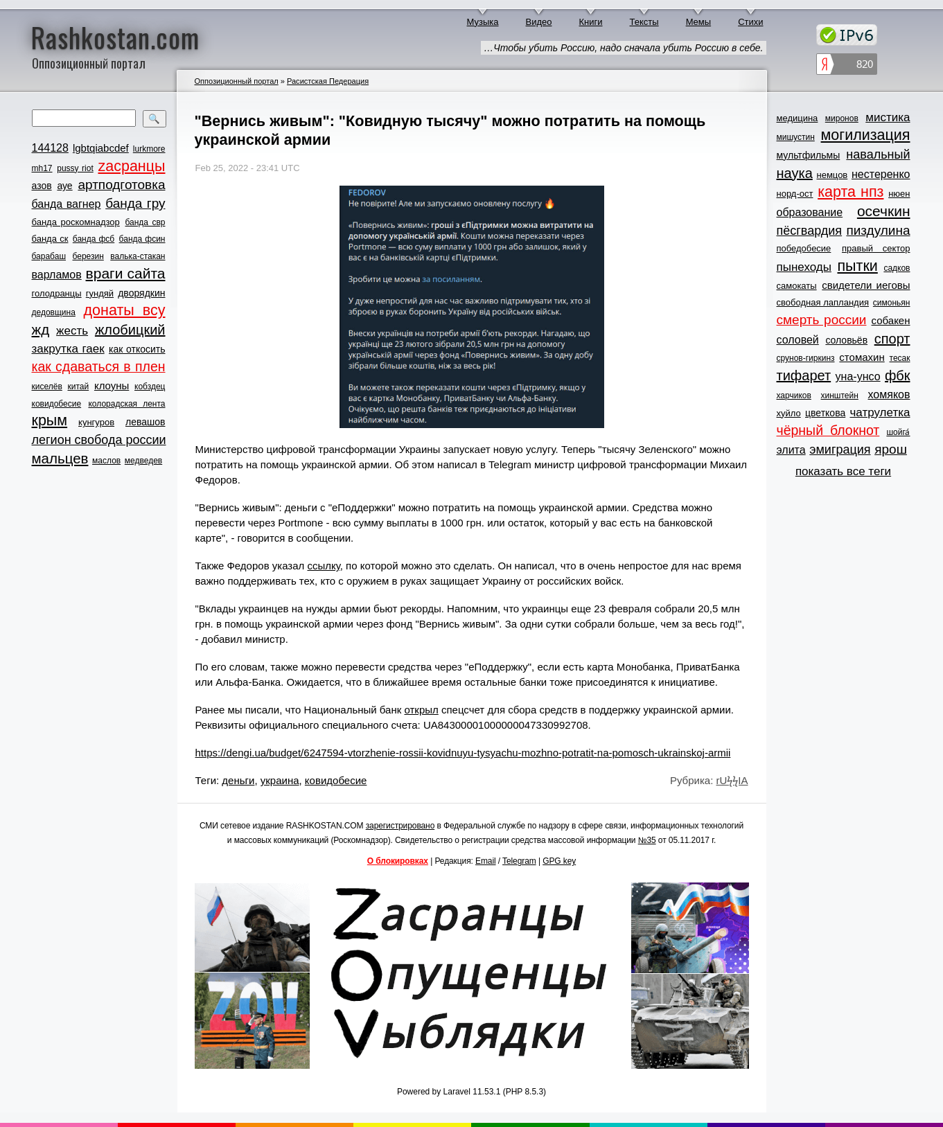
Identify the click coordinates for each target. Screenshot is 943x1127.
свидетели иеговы (866, 285)
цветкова (825, 412)
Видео (539, 22)
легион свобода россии (99, 440)
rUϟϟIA (732, 780)
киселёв (47, 386)
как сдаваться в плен (99, 366)
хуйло (789, 413)
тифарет (804, 375)
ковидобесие (57, 404)
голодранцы (57, 293)
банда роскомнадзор (76, 222)
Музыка (483, 22)
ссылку (323, 565)
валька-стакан (137, 256)
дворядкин (141, 293)
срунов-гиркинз (806, 358)
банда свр (145, 222)
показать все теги (843, 471)
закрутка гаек (68, 348)
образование (810, 212)
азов (42, 185)
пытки (857, 266)
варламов (57, 275)
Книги (591, 22)
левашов (145, 421)
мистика (887, 117)
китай (78, 386)
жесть (72, 330)
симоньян (891, 303)
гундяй (100, 293)
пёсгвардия (810, 231)
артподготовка (121, 184)
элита (791, 450)
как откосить (137, 349)
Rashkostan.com (115, 37)
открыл (421, 710)
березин (88, 256)
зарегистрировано (400, 826)
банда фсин (142, 239)
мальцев (60, 458)
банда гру (135, 203)
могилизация (865, 135)
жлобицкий (130, 329)
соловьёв (846, 340)
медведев (143, 460)
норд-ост (795, 193)
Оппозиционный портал (237, 81)
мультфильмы (808, 155)
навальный (878, 154)
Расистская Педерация (328, 81)
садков (896, 268)
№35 (647, 840)
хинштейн (839, 395)
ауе (64, 185)
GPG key (559, 861)
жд (41, 329)
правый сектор (876, 248)
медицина (797, 118)
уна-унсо (858, 376)
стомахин (861, 357)
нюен (899, 193)
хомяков (889, 394)
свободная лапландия (823, 302)
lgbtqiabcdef (101, 148)
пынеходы (804, 267)
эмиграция (839, 449)
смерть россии (822, 319)
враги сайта (126, 273)
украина (280, 780)
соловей (798, 340)
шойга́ (898, 432)
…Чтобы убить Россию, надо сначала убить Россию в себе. (623, 47)
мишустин (796, 137)
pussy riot (75, 168)
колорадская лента (126, 404)
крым (50, 420)
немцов (831, 175)
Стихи (750, 22)
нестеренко (881, 174)
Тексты (644, 22)
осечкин (883, 211)
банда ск (50, 238)
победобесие (804, 248)
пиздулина (878, 230)
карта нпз (850, 192)
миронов (841, 118)
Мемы (699, 22)
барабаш (49, 256)
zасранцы (131, 166)
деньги (238, 780)
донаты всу (125, 310)
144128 (50, 148)
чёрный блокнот (828, 430)
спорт (892, 338)
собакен (891, 320)
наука (795, 173)
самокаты (797, 286)
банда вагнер (66, 204)
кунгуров (96, 422)
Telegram (519, 861)
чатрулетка (880, 412)
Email (485, 861)
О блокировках (397, 861)
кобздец (149, 386)
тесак (900, 358)
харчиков (794, 395)
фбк (897, 375)
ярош (890, 449)
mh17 (42, 168)
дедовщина (54, 312)
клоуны (111, 385)
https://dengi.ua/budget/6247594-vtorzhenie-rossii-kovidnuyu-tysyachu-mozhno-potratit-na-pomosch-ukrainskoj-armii (463, 752)
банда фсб (93, 239)
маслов (106, 460)
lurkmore (149, 149)
